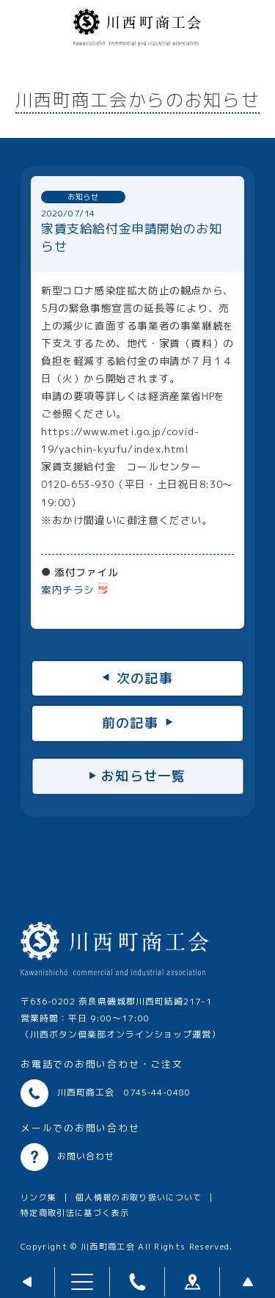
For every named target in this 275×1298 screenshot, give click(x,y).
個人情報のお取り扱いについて (139, 1197)
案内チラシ (68, 590)
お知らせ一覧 (143, 776)
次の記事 (145, 678)
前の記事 (130, 723)
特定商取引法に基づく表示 (75, 1213)
